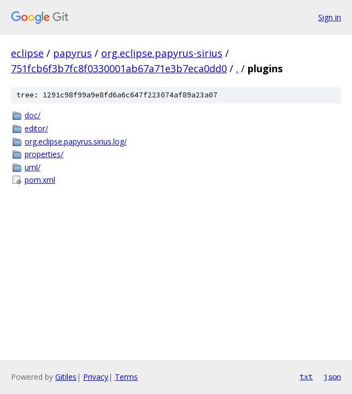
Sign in (329, 17)
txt (306, 376)
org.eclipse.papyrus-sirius (161, 53)
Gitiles (66, 377)
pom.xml (40, 180)
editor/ (36, 128)
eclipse (27, 53)
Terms (126, 377)
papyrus (72, 53)
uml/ (32, 167)
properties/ (44, 154)
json (332, 376)
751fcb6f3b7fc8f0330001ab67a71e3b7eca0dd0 (119, 68)
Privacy (95, 377)
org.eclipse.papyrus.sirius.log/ (76, 141)
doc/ (32, 115)
